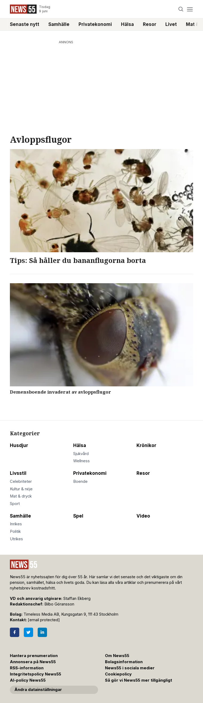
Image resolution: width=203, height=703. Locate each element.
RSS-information (27, 668)
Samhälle (58, 24)
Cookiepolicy (118, 674)
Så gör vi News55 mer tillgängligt (139, 680)
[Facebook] (14, 632)
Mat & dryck (21, 496)
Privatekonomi (95, 24)
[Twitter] (28, 632)
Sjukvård (81, 453)
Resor (149, 24)
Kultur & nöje (21, 489)
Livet (171, 24)
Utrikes (16, 539)
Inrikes (16, 524)
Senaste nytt (24, 24)
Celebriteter (21, 481)
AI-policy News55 (28, 680)
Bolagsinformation (124, 661)
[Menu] (189, 9)
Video (143, 516)
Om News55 (117, 655)
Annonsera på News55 (33, 661)
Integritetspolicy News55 (35, 674)
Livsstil (18, 473)
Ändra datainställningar (38, 689)
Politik (15, 531)
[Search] (181, 9)
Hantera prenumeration (34, 655)
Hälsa (127, 24)
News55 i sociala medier (130, 668)
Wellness (81, 461)
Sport (15, 503)
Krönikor (146, 445)
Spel (78, 516)
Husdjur (19, 445)
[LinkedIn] (42, 632)
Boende (80, 481)
